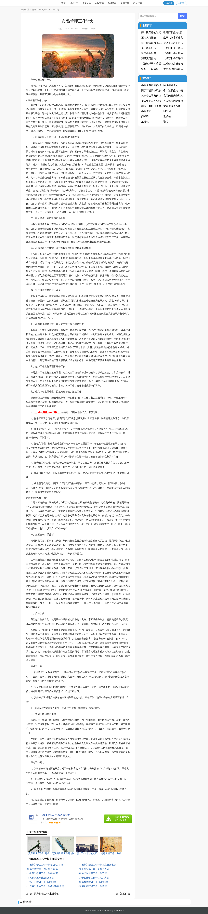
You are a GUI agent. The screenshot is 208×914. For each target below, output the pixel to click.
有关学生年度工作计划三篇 (93, 873)
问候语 (145, 116)
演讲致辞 (112, 3)
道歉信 (167, 116)
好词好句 (137, 3)
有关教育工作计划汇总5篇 (40, 877)
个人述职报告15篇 (173, 90)
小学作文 (146, 111)
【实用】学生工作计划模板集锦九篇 (45, 886)
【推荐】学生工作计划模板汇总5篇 (45, 864)
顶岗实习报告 (148, 37)
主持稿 (145, 121)
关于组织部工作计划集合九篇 (94, 869)
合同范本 (99, 3)
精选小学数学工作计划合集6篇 (42, 869)
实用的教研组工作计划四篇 (93, 886)
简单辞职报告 (148, 53)
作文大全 (86, 3)
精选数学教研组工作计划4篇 (93, 882)
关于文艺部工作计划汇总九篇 (94, 877)
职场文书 (74, 3)
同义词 (167, 111)
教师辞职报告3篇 (172, 32)
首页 (63, 3)
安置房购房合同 (172, 106)
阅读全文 (85, 29)
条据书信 (124, 3)
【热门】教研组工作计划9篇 (41, 882)
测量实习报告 (148, 58)
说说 (165, 121)
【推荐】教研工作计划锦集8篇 (42, 873)
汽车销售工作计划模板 (46, 893)
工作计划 (55, 10)
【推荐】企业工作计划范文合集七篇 (97, 864)
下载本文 (93, 29)
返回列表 (125, 893)
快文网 (100, 911)
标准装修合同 (170, 85)
